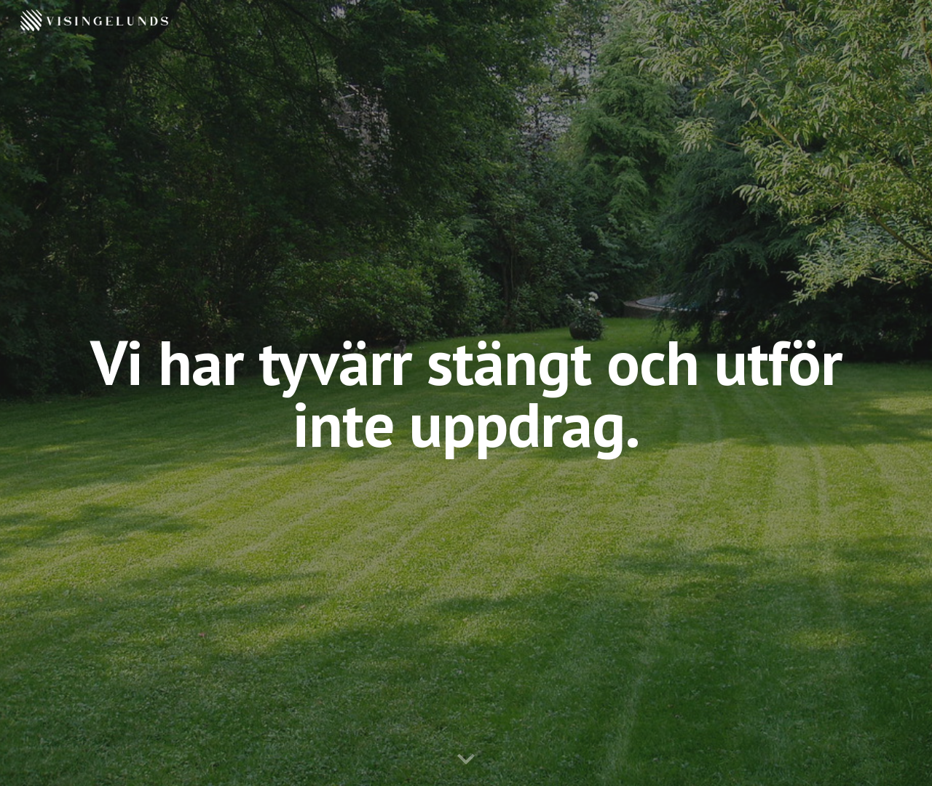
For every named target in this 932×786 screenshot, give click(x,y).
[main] (466, 393)
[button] (466, 759)
